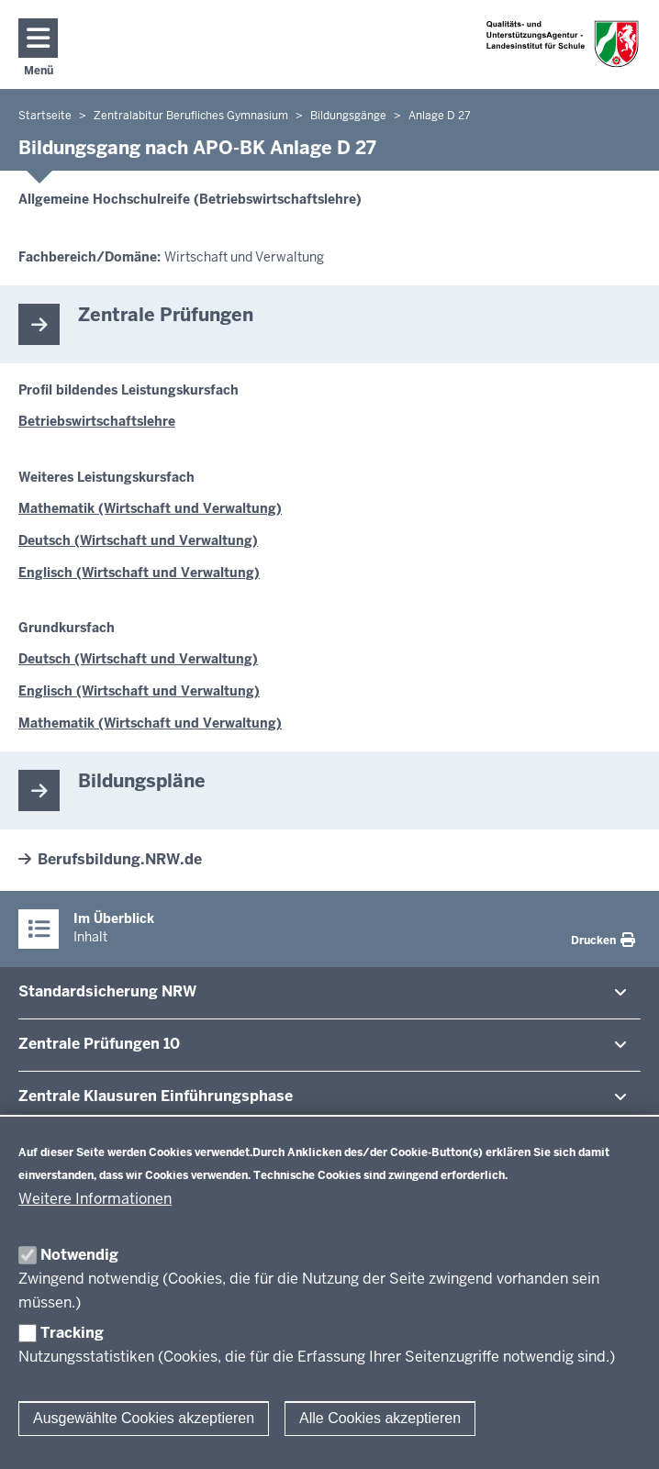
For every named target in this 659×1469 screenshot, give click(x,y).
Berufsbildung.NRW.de (120, 859)
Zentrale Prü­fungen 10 (99, 1043)
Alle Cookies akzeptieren (380, 1418)
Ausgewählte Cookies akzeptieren (143, 1418)
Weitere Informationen (95, 1198)
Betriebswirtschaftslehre (96, 421)
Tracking (72, 1332)
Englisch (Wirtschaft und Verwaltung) (139, 572)
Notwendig (79, 1254)
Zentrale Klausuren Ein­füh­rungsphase (155, 1096)
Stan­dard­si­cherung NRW (107, 991)
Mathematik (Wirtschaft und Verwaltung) (150, 508)
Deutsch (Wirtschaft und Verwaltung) (138, 540)
